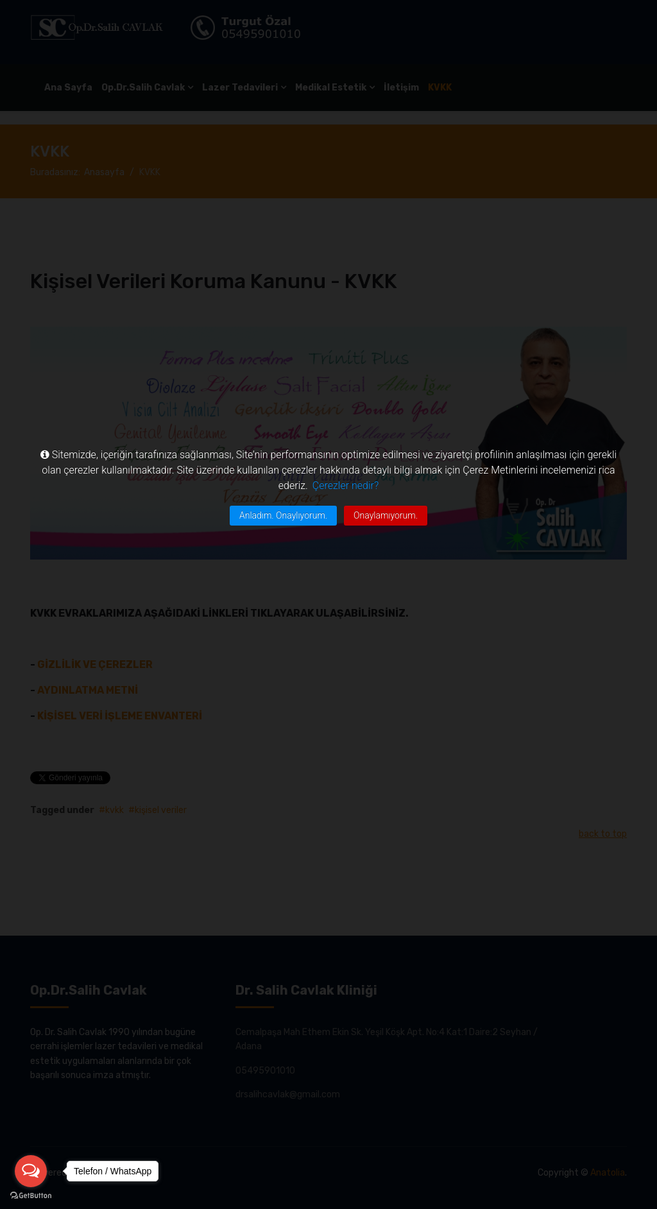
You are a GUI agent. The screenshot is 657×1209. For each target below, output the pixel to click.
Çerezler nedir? (345, 485)
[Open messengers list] (31, 1171)
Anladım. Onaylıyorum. (283, 515)
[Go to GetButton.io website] (30, 1196)
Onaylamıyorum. (386, 515)
